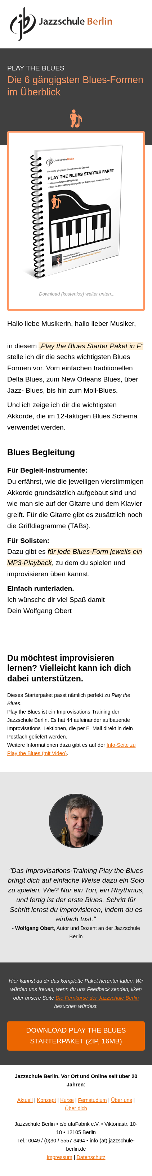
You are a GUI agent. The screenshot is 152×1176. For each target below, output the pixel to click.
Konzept (46, 1100)
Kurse (67, 1100)
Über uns (121, 1100)
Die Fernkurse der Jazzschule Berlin (97, 998)
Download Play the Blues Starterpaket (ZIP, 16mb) (76, 1035)
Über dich (76, 1108)
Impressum (59, 1157)
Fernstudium (92, 1100)
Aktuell (25, 1100)
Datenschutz (90, 1157)
